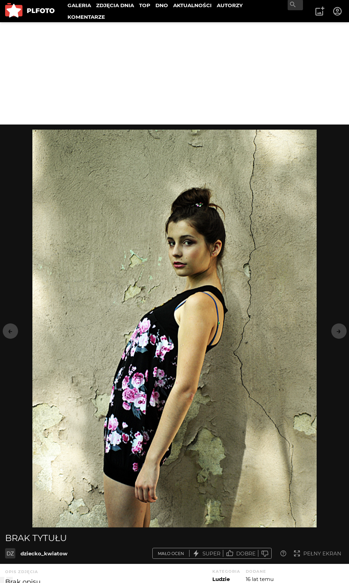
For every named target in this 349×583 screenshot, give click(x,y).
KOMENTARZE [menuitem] (86, 17)
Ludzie (221, 579)
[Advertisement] (174, 73)
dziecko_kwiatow (43, 553)
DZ (10, 553)
